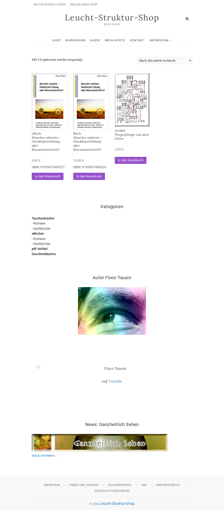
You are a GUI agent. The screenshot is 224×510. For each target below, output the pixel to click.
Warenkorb (75, 40)
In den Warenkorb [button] (47, 176)
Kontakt (137, 40)
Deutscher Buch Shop (50, 4)
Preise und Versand (83, 485)
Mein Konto (115, 40)
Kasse (95, 40)
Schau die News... (44, 455)
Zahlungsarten (119, 485)
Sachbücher (42, 228)
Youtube (115, 381)
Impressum (159, 40)
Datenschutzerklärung (112, 491)
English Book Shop (83, 4)
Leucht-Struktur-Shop (112, 17)
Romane (39, 223)
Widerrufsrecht (168, 485)
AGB (143, 485)
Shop (56, 40)
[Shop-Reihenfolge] (164, 60)
